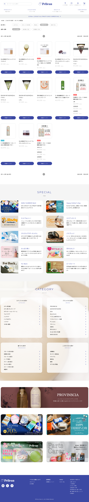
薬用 (51, 361)
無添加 (52, 359)
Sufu (51, 311)
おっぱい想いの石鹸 (55, 331)
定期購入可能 (36, 29)
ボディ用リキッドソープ (9, 308)
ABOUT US (32, 482)
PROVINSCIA (53, 306)
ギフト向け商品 (54, 364)
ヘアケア (6, 321)
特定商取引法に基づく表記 (76, 489)
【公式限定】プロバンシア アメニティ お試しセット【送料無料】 (44, 63)
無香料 (5, 369)
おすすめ (16, 25)
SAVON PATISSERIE (55, 308)
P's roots (52, 321)
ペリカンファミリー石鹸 (56, 319)
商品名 (35, 25)
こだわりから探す (9, 20)
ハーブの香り (7, 359)
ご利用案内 (72, 483)
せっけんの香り (8, 364)
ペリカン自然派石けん (55, 316)
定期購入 (52, 351)
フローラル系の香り (9, 351)
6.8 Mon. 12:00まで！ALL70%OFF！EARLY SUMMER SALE (43, 16)
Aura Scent (53, 314)
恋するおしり (53, 329)
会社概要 (32, 483)
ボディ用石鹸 (7, 306)
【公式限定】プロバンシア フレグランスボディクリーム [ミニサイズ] (62, 61)
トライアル (52, 356)
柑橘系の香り (7, 354)
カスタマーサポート (75, 479)
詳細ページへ (8, 72)
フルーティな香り (8, 356)
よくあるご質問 (73, 485)
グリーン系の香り (8, 361)
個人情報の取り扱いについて (76, 491)
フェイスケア (7, 314)
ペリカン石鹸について (35, 479)
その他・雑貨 (7, 324)
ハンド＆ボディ (7, 319)
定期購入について (50, 482)
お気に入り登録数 (26, 25)
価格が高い (53, 25)
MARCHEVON (54, 334)
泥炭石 (52, 326)
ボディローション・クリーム (10, 311)
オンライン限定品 (19, 20)
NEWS (61, 479)
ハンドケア (6, 316)
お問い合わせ (73, 482)
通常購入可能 (26, 29)
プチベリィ (52, 324)
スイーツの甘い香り (9, 366)
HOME (2, 20)
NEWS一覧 (62, 482)
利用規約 (72, 493)
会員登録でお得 (73, 487)
